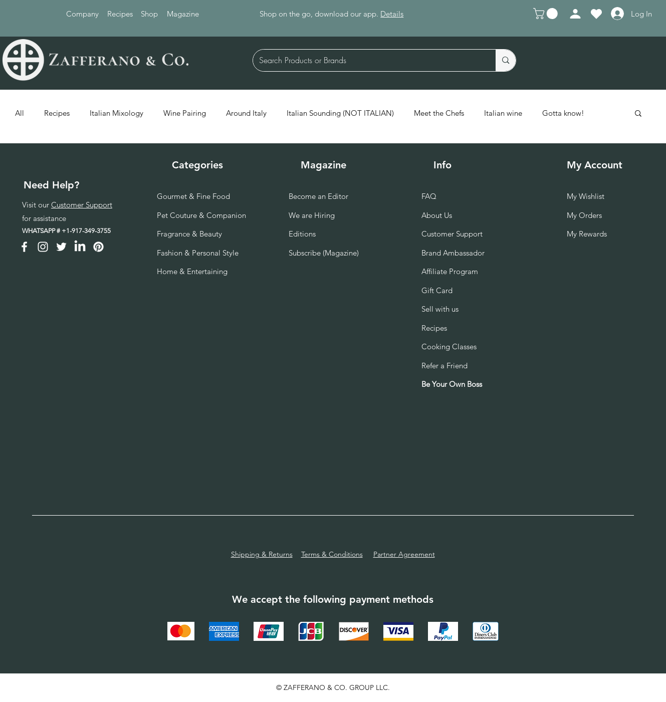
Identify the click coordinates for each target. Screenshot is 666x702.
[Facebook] (24, 247)
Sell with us (440, 309)
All (19, 113)
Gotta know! (563, 113)
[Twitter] (61, 247)
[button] (546, 13)
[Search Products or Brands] (367, 60)
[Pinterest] (98, 247)
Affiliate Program (449, 271)
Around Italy (246, 113)
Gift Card (437, 290)
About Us (436, 215)
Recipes (57, 113)
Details (391, 14)
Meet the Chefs (439, 113)
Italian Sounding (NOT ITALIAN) (340, 113)
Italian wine (503, 113)
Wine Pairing (184, 113)
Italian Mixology (116, 113)
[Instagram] (43, 247)
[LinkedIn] (80, 247)
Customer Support (81, 204)
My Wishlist (585, 196)
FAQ (428, 196)
